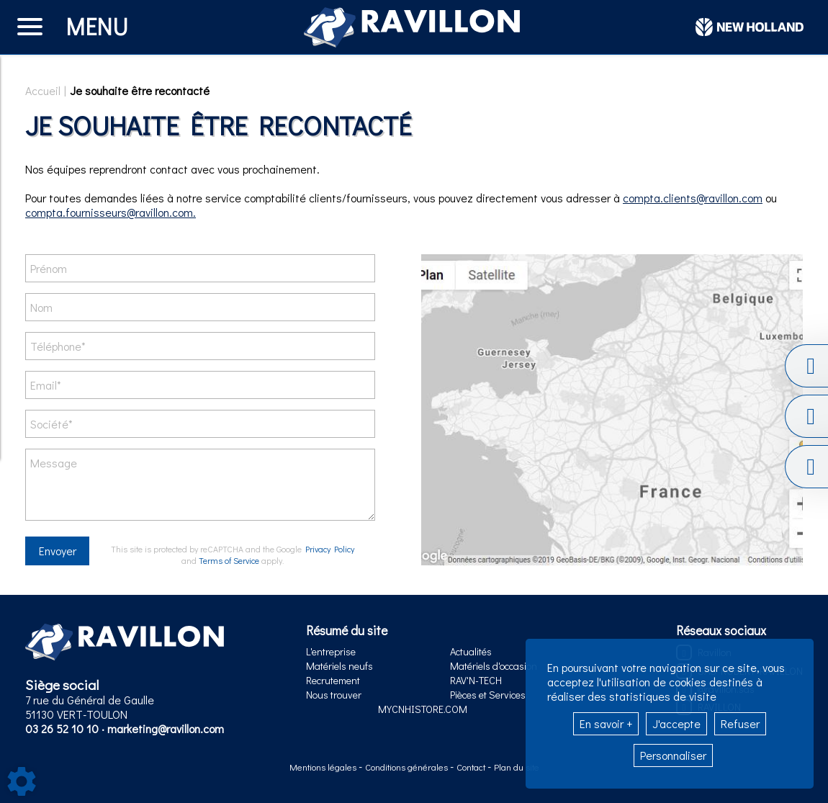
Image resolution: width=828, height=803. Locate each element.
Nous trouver (333, 694)
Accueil (42, 91)
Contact (471, 767)
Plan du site (516, 767)
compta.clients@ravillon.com (692, 197)
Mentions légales (324, 767)
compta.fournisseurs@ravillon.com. (110, 212)
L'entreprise (331, 651)
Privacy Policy (329, 549)
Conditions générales (407, 767)
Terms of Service (229, 560)
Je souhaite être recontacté (140, 91)
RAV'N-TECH (476, 680)
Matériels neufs (339, 666)
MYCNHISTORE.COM (422, 709)
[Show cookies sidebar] (21, 781)
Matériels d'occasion (493, 666)
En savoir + (606, 723)
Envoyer (57, 550)
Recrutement (333, 680)
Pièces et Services (488, 694)
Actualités (471, 651)
